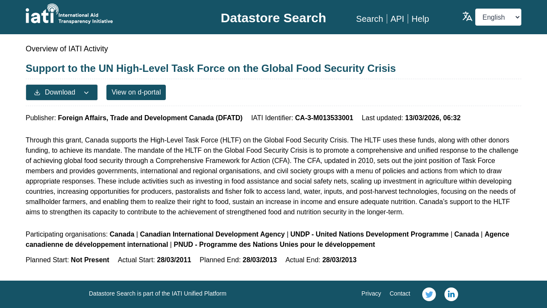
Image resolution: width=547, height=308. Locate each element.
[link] (429, 294)
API (397, 19)
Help (420, 19)
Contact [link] (400, 293)
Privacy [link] (371, 293)
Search (369, 19)
